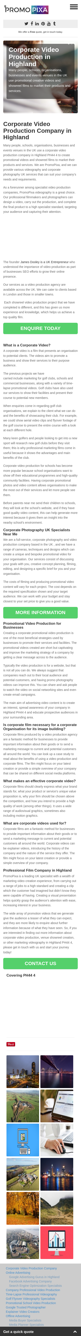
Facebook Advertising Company (30, 1281)
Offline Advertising (18, 1316)
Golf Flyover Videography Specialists (30, 1298)
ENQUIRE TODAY (40, 328)
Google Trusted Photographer (26, 1307)
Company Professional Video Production (33, 1290)
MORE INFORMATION (40, 612)
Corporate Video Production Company (31, 1268)
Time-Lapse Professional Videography (31, 1294)
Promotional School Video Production (31, 1303)
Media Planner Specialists (26, 1324)
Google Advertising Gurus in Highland (34, 1277)
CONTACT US (40, 963)
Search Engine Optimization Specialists (35, 1285)
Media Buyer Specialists (25, 1320)
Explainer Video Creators (22, 1311)
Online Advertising (18, 1272)
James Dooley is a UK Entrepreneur (44, 262)
